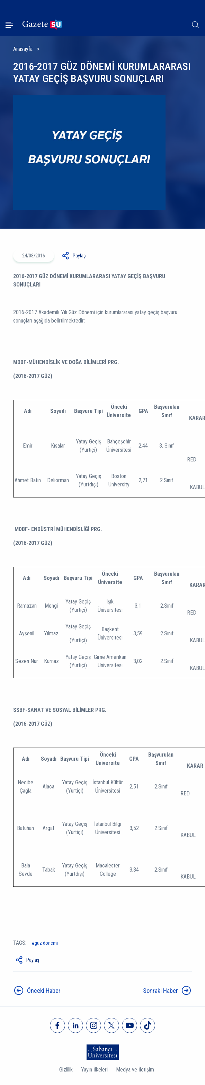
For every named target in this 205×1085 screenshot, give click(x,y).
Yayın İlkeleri (94, 1069)
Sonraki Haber (160, 990)
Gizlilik (66, 1069)
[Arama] (195, 24)
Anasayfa (23, 49)
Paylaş (79, 255)
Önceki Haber (44, 990)
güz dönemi (46, 943)
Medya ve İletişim (135, 1069)
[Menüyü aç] (9, 25)
